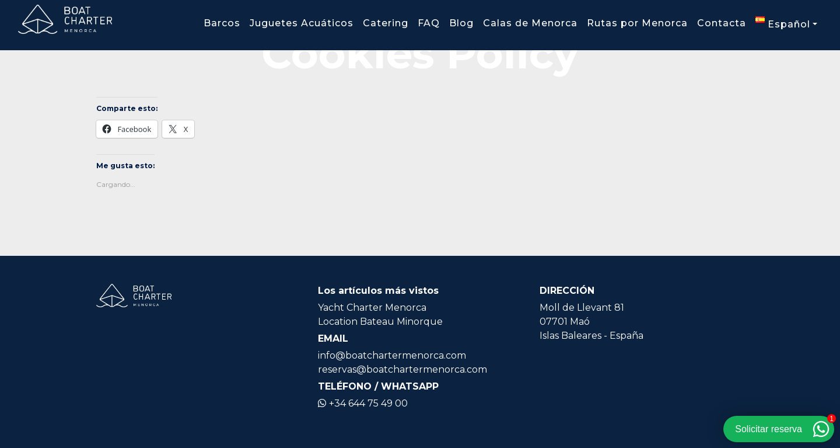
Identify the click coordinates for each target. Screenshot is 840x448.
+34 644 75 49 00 (363, 403)
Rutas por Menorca (637, 23)
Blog (461, 23)
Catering (385, 23)
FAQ (429, 23)
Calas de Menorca (530, 23)
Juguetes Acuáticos (302, 23)
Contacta (721, 23)
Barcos (222, 23)
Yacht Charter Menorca (372, 307)
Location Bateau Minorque (380, 321)
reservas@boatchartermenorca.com (402, 369)
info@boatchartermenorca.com (392, 355)
